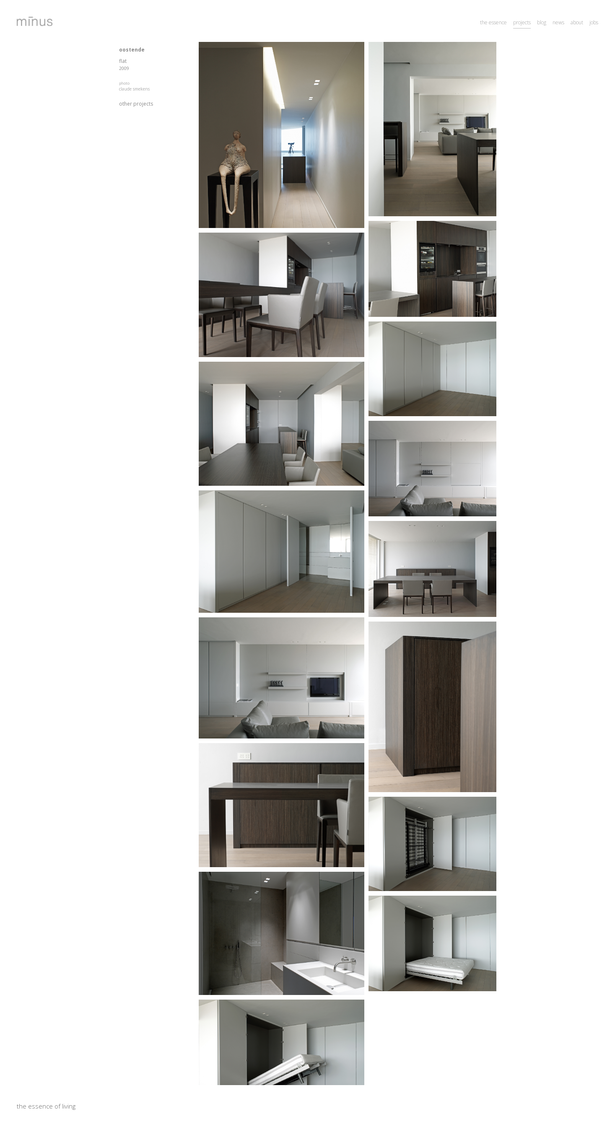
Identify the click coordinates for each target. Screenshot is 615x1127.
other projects (136, 103)
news (558, 22)
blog (541, 22)
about (577, 22)
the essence (493, 22)
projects (522, 22)
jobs (593, 22)
